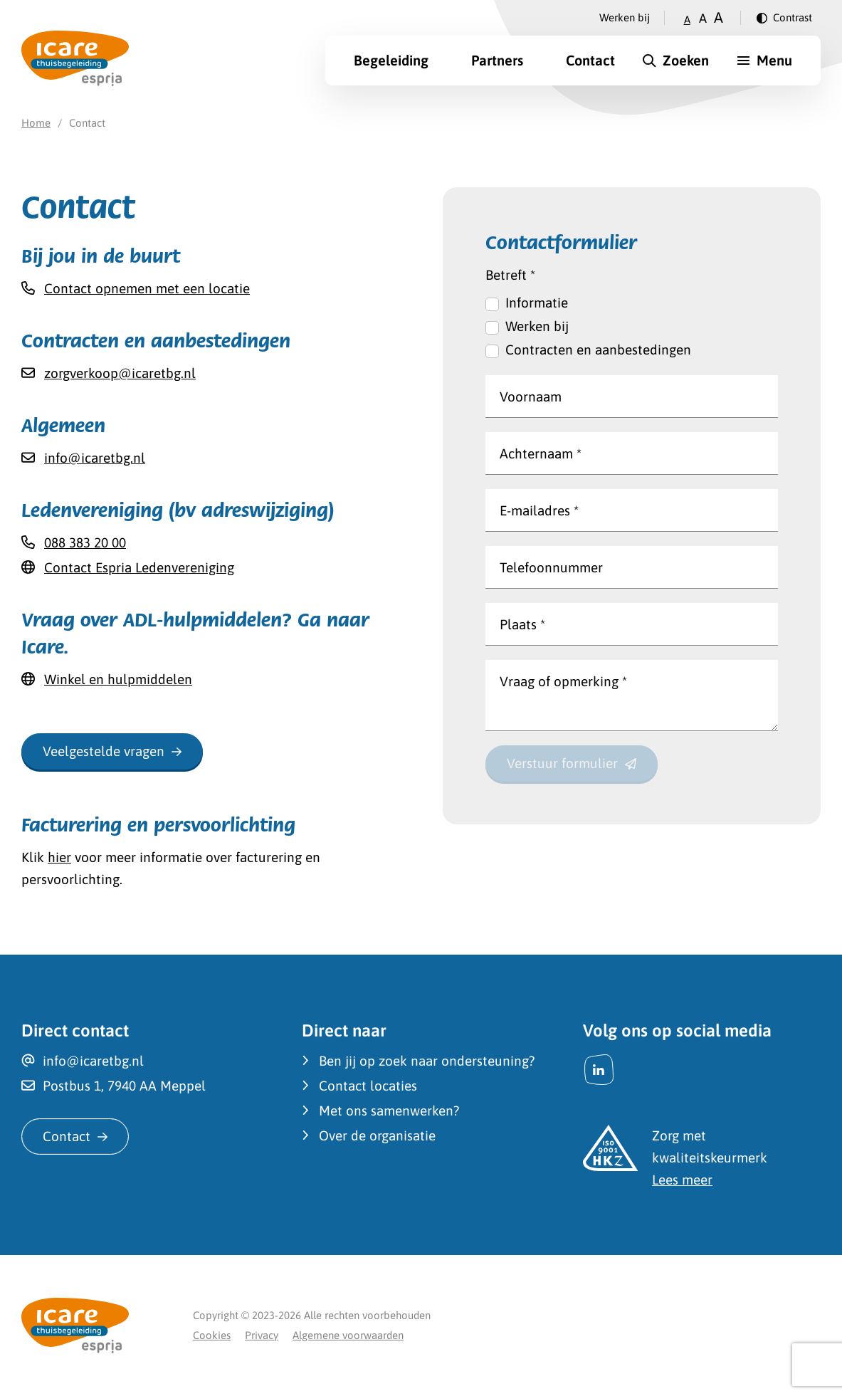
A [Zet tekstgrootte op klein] (687, 20)
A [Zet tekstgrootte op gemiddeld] (703, 18)
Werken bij (624, 17)
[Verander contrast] (784, 17)
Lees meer (682, 1179)
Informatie (536, 302)
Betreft (510, 275)
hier (59, 857)
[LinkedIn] (599, 1070)
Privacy (261, 1335)
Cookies (212, 1335)
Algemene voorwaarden (348, 1335)
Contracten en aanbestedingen (598, 349)
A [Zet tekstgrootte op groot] (718, 17)
